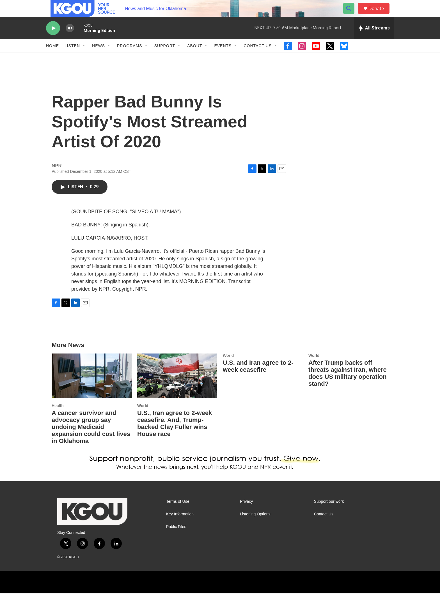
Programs (129, 58)
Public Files (176, 539)
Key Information (180, 527)
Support (164, 58)
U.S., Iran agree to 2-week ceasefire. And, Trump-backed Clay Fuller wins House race (174, 436)
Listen (72, 58)
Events (223, 58)
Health (58, 418)
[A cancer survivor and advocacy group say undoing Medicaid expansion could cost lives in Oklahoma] (92, 388)
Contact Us (258, 58)
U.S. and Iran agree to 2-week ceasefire (258, 379)
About (194, 58)
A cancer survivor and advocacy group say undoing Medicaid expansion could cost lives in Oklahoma (91, 439)
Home (52, 58)
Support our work (329, 514)
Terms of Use (177, 514)
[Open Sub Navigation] (84, 58)
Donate (379, 15)
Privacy (246, 514)
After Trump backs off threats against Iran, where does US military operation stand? (347, 386)
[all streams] (374, 40)
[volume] (70, 41)
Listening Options (255, 527)
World (142, 418)
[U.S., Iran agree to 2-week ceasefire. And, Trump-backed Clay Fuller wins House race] (177, 388)
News (98, 58)
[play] (53, 41)
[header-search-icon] (351, 14)
